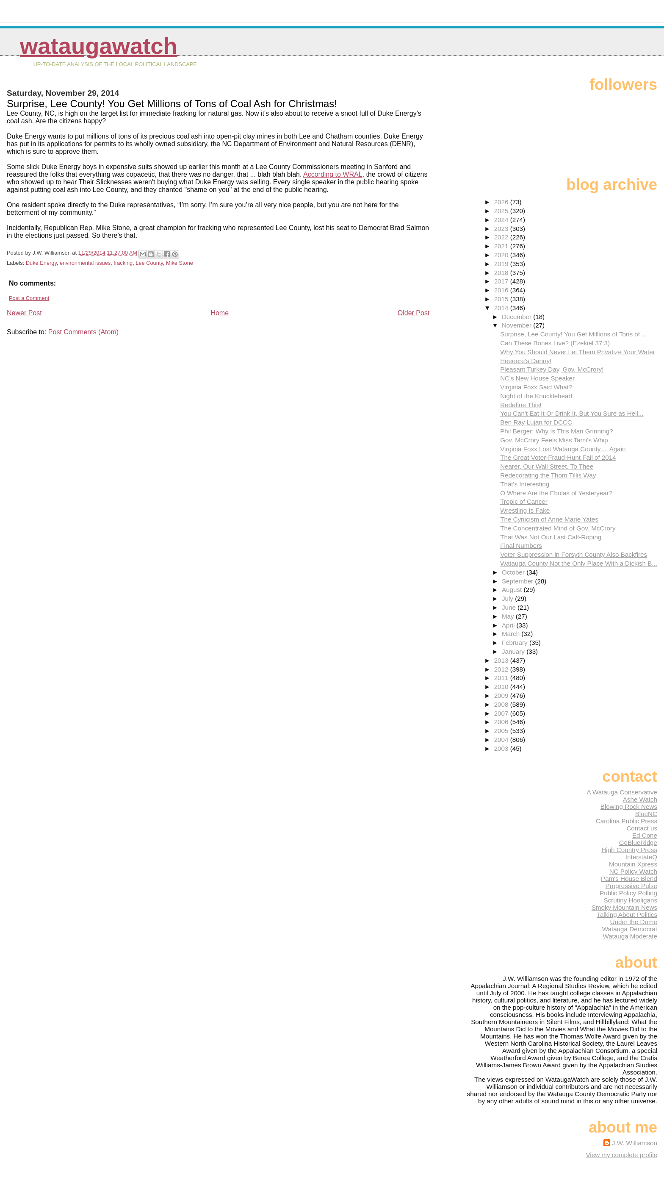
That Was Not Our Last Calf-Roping (550, 537)
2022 (502, 237)
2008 (502, 704)
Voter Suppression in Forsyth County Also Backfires (573, 554)
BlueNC (646, 813)
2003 (502, 748)
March (511, 633)
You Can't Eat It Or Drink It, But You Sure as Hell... (571, 413)
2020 (502, 254)
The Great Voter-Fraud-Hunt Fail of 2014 (558, 457)
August (513, 589)
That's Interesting (524, 484)
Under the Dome (633, 921)
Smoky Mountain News (624, 907)
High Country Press (629, 849)
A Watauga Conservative (622, 792)
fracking (123, 263)
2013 (502, 660)
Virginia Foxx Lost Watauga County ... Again (562, 449)
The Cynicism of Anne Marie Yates (549, 519)
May (509, 616)
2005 (502, 730)
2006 (502, 721)
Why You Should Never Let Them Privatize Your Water (577, 351)
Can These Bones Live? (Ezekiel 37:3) (555, 343)
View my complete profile (621, 1154)
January (514, 651)
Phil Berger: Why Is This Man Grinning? (556, 431)
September (518, 581)
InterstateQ (641, 857)
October (514, 572)
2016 (502, 290)
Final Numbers (521, 545)
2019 (502, 263)
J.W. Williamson (634, 1143)
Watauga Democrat (629, 929)
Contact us (641, 828)
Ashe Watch (640, 799)
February (515, 642)
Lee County (149, 263)
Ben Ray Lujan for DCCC (536, 422)
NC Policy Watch (633, 871)
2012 (502, 669)
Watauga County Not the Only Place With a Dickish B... (578, 563)
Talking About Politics (627, 914)
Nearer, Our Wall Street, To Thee (546, 466)
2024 (502, 219)
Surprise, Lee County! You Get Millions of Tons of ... (573, 334)
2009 (502, 695)
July (508, 598)
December (517, 316)
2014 (502, 307)
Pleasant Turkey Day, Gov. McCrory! (551, 369)
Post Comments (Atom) (83, 332)
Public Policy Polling (628, 893)
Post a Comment (29, 298)
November (517, 325)
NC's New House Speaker (537, 378)
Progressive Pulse (631, 885)
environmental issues (85, 263)
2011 (502, 677)
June (509, 607)
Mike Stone (179, 263)
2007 (502, 713)
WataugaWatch (98, 46)
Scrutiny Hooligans (630, 900)
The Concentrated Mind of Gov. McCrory (557, 528)
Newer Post (24, 313)
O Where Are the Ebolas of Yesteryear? (556, 493)
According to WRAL (332, 174)
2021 (502, 246)
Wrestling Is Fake (525, 510)
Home (219, 313)
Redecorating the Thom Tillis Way (548, 475)
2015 (502, 299)
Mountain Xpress (633, 864)
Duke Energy (41, 263)
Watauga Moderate (630, 936)
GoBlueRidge (638, 842)
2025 (502, 210)
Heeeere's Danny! (525, 360)
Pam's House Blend (629, 878)
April (509, 625)
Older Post (414, 313)
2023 (502, 228)
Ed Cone (644, 835)
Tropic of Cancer (524, 501)
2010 (502, 686)
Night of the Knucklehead (536, 396)
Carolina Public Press (626, 821)
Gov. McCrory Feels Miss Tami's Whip (554, 440)
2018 (502, 272)
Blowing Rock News (628, 806)
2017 (502, 281)
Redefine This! (521, 404)
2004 (502, 739)
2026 (502, 201)
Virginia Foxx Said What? (536, 387)
